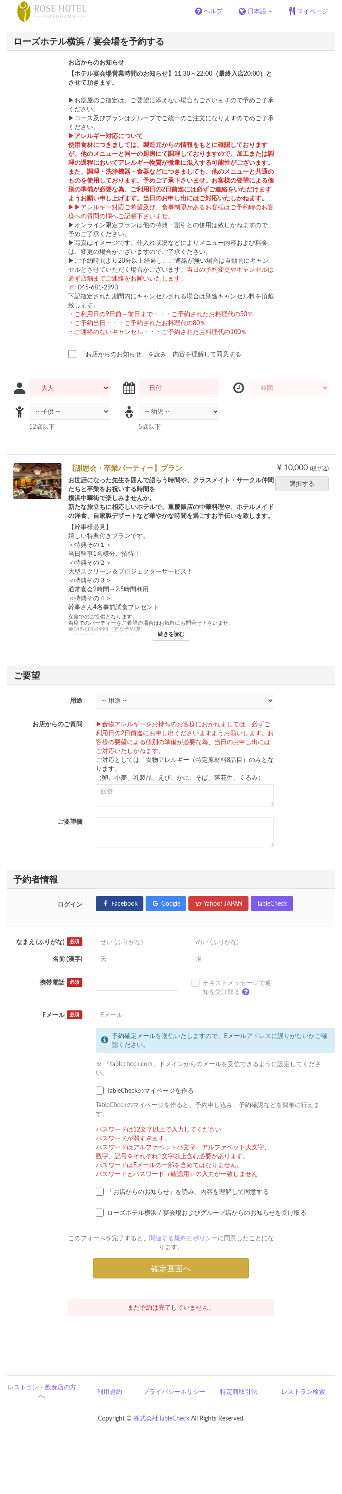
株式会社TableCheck (161, 1418)
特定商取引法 (238, 1391)
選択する (304, 483)
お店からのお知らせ (96, 62)
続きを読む (171, 634)
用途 (76, 700)
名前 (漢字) (67, 958)
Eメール (62, 1014)
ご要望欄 (69, 821)
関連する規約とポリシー (183, 1238)
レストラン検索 (303, 1391)
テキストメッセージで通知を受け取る (231, 989)
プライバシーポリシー (174, 1391)
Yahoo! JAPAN (218, 903)
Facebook (120, 903)
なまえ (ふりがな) (49, 941)
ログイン (69, 904)
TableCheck (271, 903)
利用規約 (109, 1391)
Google (165, 903)
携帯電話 (61, 982)
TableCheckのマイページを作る (145, 1091)
